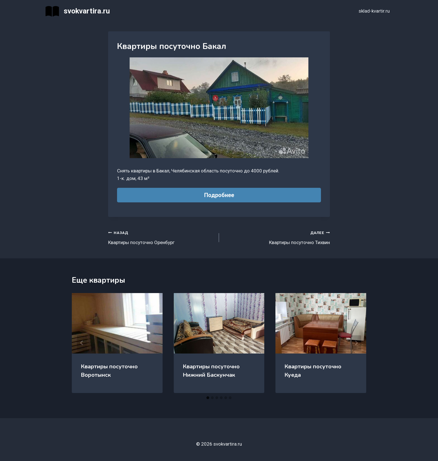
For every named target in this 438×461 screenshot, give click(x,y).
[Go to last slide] (82, 342)
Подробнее (219, 195)
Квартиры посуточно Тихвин (277, 237)
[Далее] (356, 342)
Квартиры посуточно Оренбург (161, 237)
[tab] (207, 397)
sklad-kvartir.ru (374, 11)
